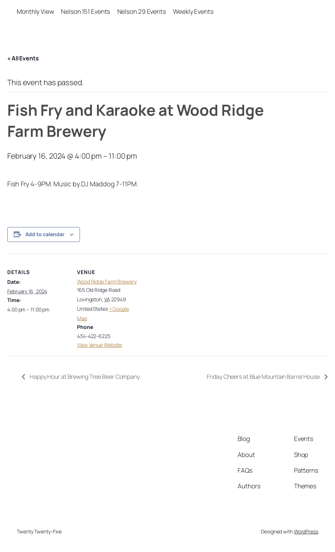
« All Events (23, 58)
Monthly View (35, 11)
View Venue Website (99, 344)
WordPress (306, 531)
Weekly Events (193, 11)
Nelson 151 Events (85, 11)
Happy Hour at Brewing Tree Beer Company (84, 377)
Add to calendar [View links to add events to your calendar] (45, 234)
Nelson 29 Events (141, 11)
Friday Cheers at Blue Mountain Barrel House (264, 377)
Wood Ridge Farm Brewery (107, 281)
